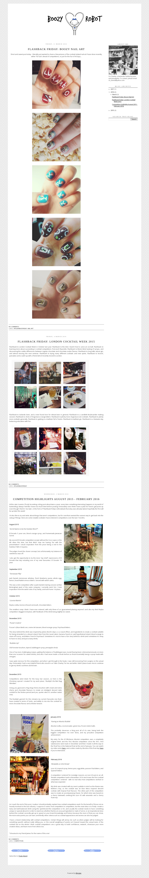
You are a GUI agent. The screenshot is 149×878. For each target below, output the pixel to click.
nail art (30, 328)
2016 (112, 92)
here (64, 748)
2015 (112, 110)
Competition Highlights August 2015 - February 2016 (56, 499)
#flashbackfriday (20, 328)
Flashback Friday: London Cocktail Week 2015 (56, 341)
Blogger (78, 873)
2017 (112, 89)
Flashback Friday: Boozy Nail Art (56, 49)
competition (18, 841)
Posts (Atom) (23, 856)
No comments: (14, 327)
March (114, 94)
